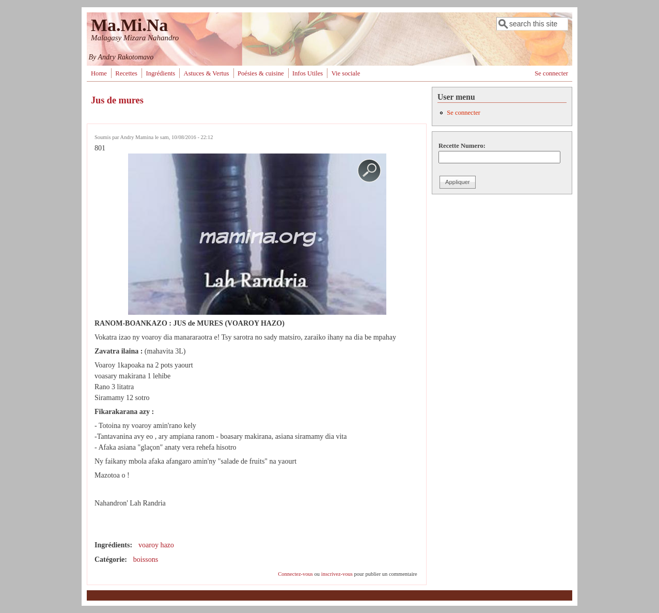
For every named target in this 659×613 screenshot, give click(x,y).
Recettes (126, 73)
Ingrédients (160, 73)
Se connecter (551, 73)
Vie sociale (346, 73)
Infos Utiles (307, 73)
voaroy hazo (156, 545)
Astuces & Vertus (206, 73)
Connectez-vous (295, 574)
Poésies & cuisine (261, 73)
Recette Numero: (461, 145)
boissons (145, 559)
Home (99, 73)
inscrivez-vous (337, 574)
